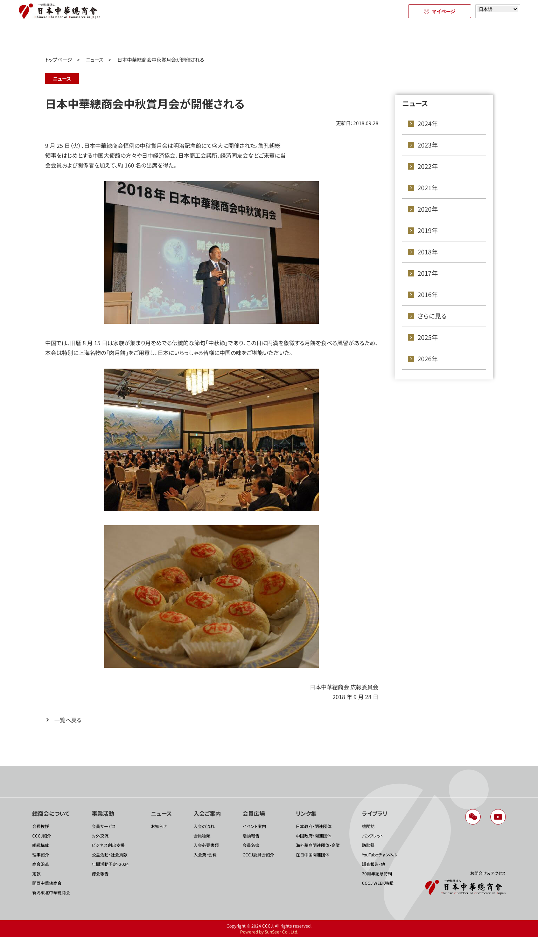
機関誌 (368, 826)
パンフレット (372, 836)
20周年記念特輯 (377, 873)
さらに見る (432, 315)
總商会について (80, 38)
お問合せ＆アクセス (488, 873)
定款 (36, 873)
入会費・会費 (205, 854)
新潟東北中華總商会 (51, 892)
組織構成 (40, 845)
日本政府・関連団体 (313, 826)
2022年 (428, 166)
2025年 (428, 337)
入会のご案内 (269, 38)
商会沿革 (40, 864)
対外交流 (100, 836)
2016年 (428, 294)
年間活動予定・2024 (110, 864)
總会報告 (100, 873)
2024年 (428, 123)
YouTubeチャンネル (379, 854)
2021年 (428, 187)
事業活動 (143, 38)
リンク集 (395, 38)
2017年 (428, 273)
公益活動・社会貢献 (109, 854)
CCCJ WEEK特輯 (377, 883)
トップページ (58, 59)
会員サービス (104, 826)
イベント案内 (254, 826)
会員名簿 (251, 845)
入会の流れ (204, 826)
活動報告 (251, 836)
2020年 (428, 208)
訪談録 (368, 845)
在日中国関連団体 (312, 854)
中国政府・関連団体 (313, 836)
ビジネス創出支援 (108, 845)
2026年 (428, 358)
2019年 (428, 230)
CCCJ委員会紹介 (258, 854)
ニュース (206, 38)
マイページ (439, 11)
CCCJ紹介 (41, 836)
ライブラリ (458, 38)
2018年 (428, 251)
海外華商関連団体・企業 (318, 845)
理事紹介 (40, 854)
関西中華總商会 (47, 883)
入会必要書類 (206, 845)
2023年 (428, 144)
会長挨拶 (40, 826)
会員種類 (202, 836)
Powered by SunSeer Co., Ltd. (269, 932)
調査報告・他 (373, 864)
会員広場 (332, 38)
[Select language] (497, 9)
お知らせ (159, 826)
